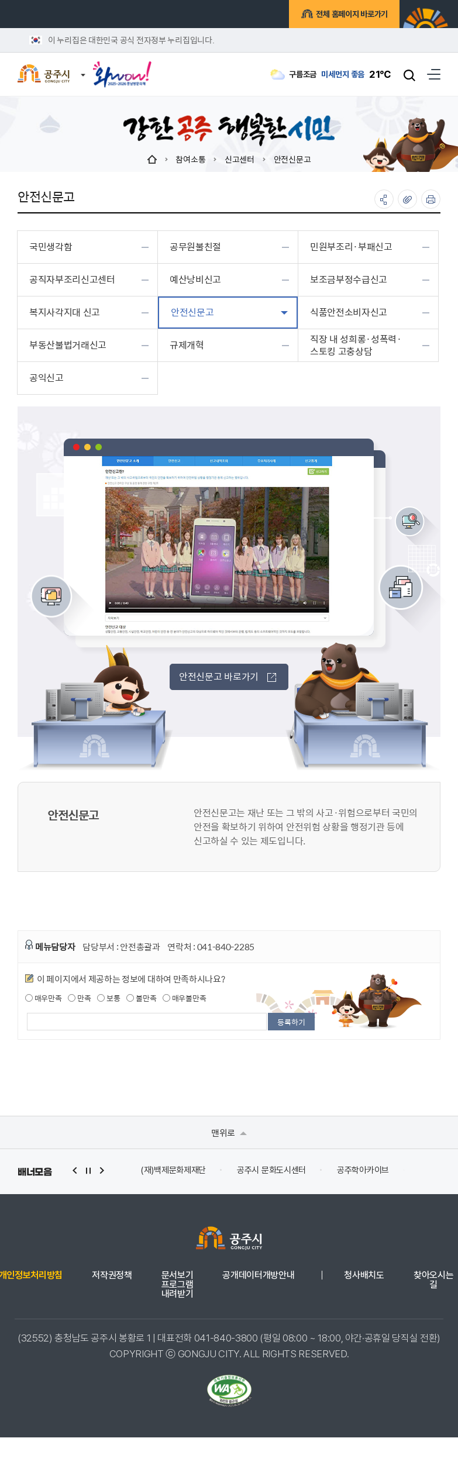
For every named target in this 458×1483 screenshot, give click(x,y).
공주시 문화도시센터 (271, 1170)
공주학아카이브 (363, 1170)
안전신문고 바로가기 (227, 676)
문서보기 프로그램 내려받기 (177, 1285)
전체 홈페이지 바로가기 (350, 16)
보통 (108, 998)
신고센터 (239, 159)
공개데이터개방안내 (258, 1275)
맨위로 (229, 1132)
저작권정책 (112, 1275)
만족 (79, 998)
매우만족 (43, 998)
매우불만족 (184, 998)
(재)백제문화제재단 (173, 1170)
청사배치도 (364, 1275)
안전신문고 (292, 159)
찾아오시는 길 (433, 1280)
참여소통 (190, 159)
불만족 (141, 998)
